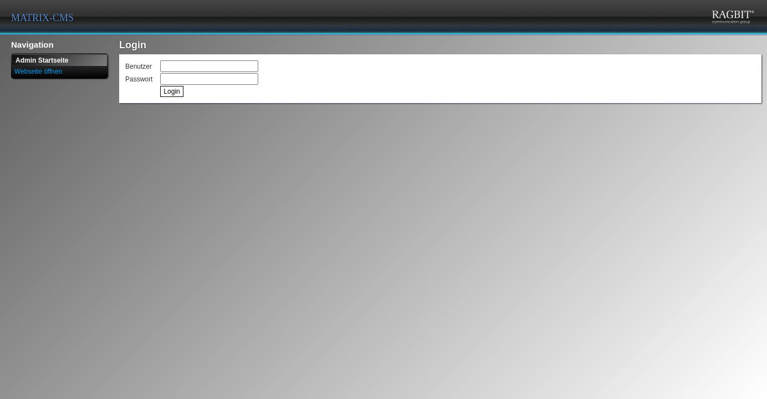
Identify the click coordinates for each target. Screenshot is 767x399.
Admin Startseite (42, 60)
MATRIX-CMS (42, 17)
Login (171, 91)
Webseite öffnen (38, 71)
